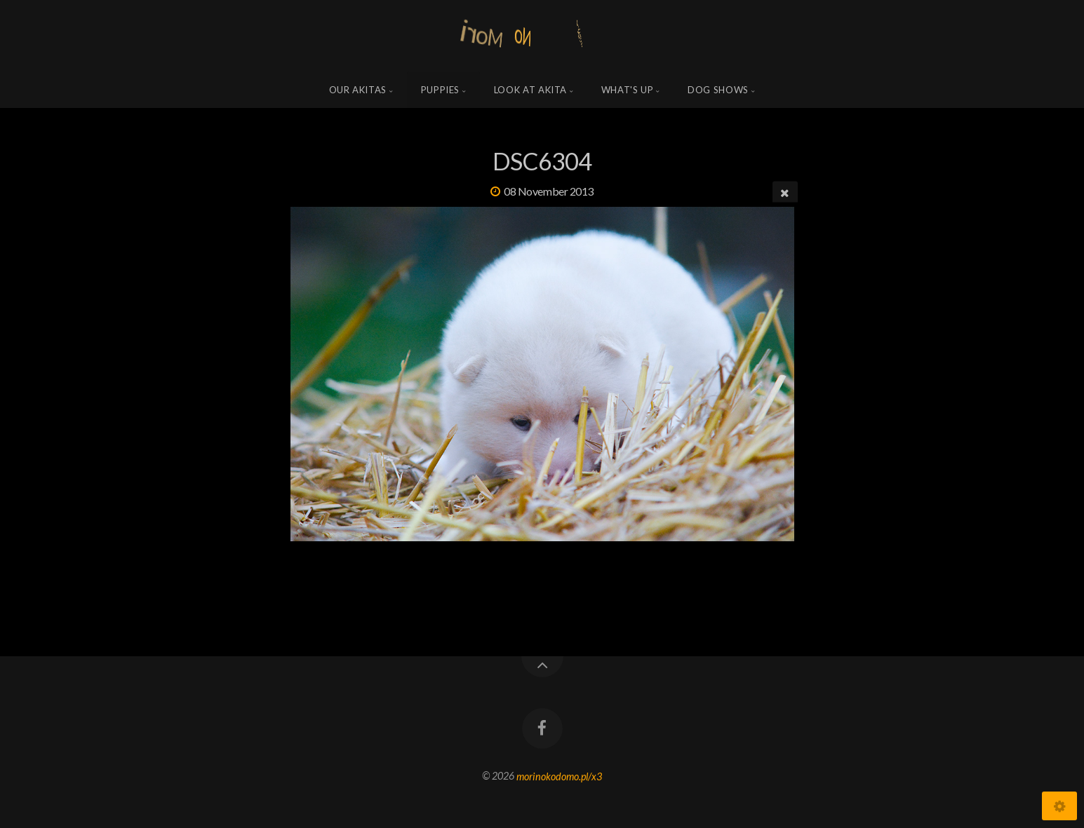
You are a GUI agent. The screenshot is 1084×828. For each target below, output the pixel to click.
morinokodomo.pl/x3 (559, 776)
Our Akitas (358, 89)
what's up (627, 89)
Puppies (440, 89)
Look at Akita (530, 89)
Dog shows (718, 89)
